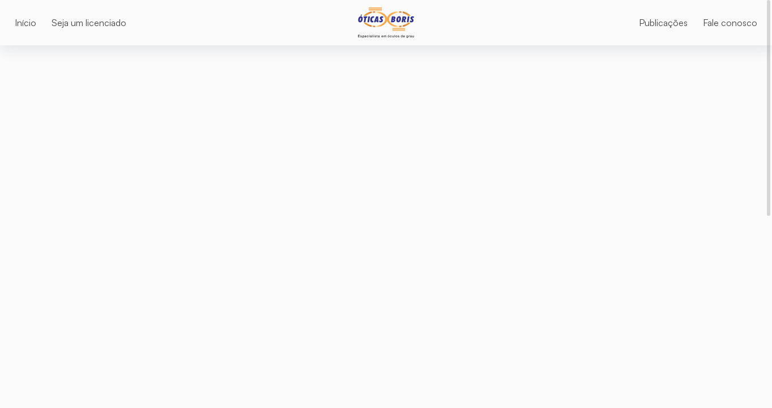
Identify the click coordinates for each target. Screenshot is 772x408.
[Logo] (385, 23)
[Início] (25, 22)
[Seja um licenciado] (89, 22)
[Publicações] (663, 22)
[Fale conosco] (730, 22)
